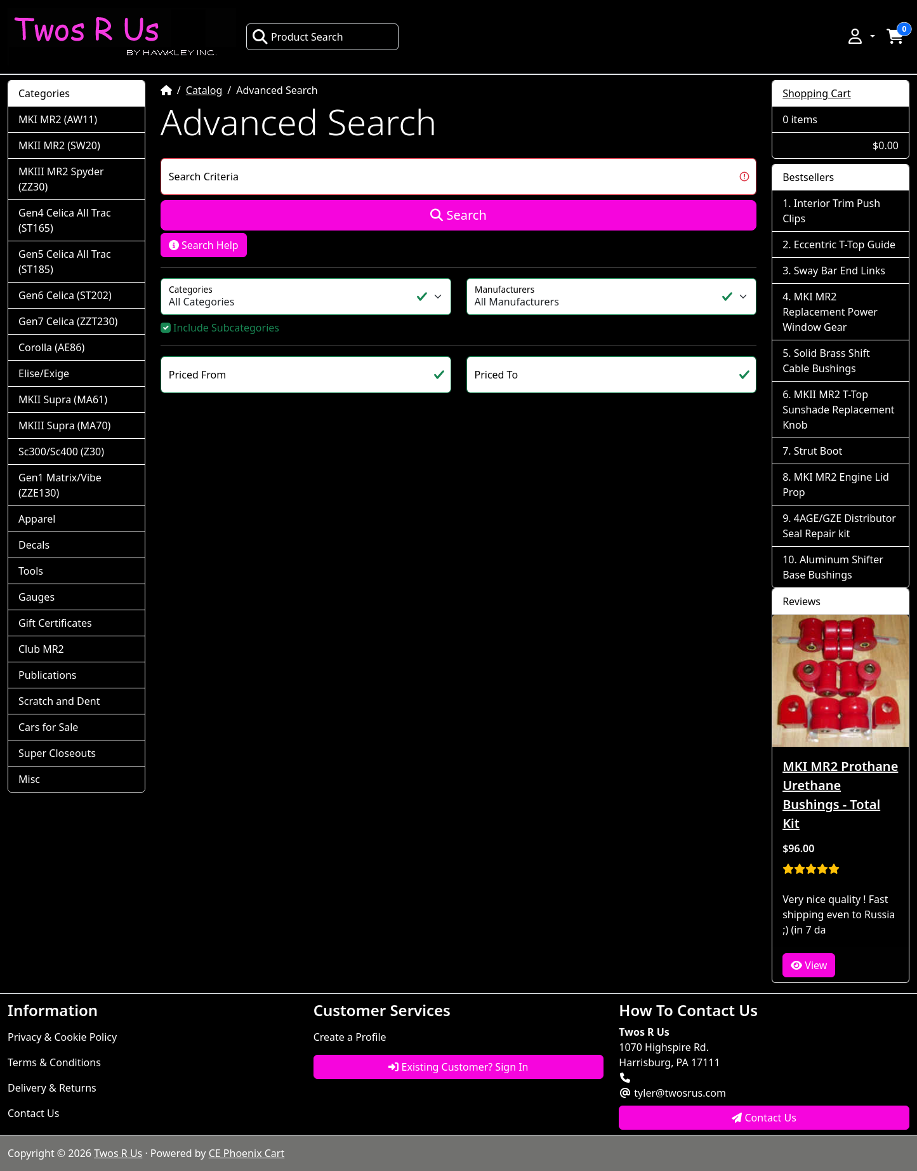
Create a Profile (349, 1037)
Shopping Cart (816, 93)
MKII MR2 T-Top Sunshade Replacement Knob (838, 409)
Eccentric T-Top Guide (844, 244)
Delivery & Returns (52, 1088)
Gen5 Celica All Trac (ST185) (64, 261)
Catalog (204, 90)
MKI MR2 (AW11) (57, 119)
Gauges (36, 597)
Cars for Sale (48, 727)
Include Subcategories (226, 328)
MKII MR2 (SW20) (59, 145)
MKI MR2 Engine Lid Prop (835, 484)
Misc (29, 779)
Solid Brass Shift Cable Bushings (826, 360)
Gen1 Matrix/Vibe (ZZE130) (60, 485)
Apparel (36, 519)
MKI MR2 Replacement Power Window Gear (830, 312)
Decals (33, 545)
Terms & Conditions (54, 1062)
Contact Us (33, 1113)
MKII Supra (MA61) (62, 399)
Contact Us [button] (764, 1118)
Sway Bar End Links (839, 271)
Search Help (204, 245)
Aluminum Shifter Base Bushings (832, 567)
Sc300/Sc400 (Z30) (61, 451)
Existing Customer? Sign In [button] (458, 1067)
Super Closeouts (57, 753)
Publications (47, 675)
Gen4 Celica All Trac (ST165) (64, 220)
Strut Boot (818, 451)
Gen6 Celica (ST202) (65, 295)
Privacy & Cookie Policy (62, 1037)
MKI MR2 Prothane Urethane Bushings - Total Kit (840, 795)
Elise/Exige (43, 373)
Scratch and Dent (59, 701)
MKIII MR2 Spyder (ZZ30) (61, 179)
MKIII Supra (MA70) (64, 425)
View (809, 965)
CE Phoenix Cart (247, 1153)
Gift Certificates (55, 623)
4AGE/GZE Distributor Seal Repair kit (839, 525)
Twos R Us (118, 1153)
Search (458, 215)
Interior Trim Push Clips (831, 210)
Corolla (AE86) (51, 347)
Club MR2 (41, 649)
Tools (30, 571)
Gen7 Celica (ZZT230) (67, 321)
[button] (860, 36)
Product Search (297, 37)
